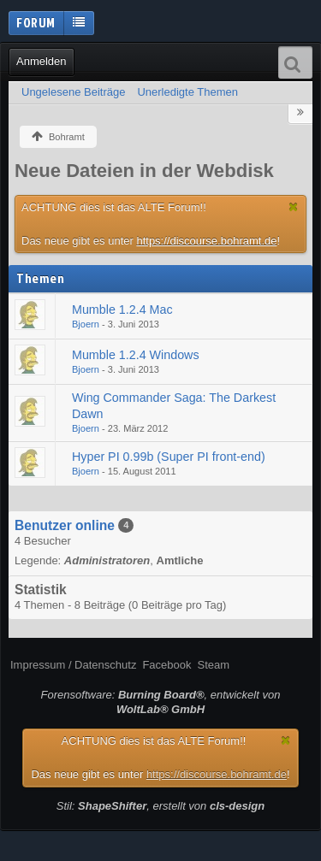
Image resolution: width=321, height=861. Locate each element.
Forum (36, 22)
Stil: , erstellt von (160, 805)
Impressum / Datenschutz (73, 664)
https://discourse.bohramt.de (206, 240)
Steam (213, 664)
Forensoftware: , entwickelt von (161, 702)
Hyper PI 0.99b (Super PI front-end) (168, 456)
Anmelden (41, 61)
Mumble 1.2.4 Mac (122, 309)
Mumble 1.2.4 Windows (135, 355)
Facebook (166, 664)
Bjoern (85, 324)
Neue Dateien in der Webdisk (144, 170)
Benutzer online (65, 525)
